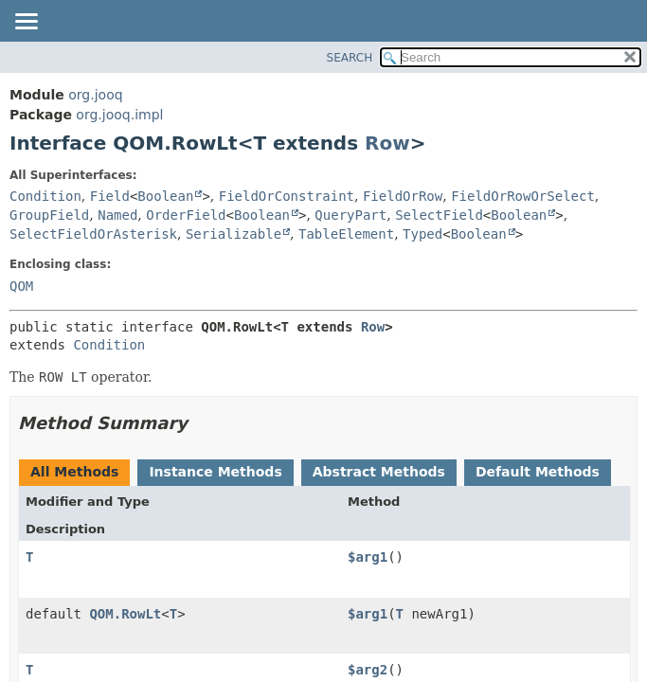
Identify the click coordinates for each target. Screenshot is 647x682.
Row (387, 143)
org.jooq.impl (119, 114)
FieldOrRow (402, 196)
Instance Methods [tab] (215, 471)
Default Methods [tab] (538, 471)
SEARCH (350, 57)
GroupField (49, 215)
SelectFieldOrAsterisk (93, 234)
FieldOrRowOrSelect (523, 196)
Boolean (165, 196)
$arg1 (367, 557)
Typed (422, 234)
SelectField (439, 215)
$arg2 (367, 669)
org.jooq (95, 94)
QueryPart (350, 215)
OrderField (185, 215)
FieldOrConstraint (286, 196)
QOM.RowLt (125, 613)
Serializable (233, 234)
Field (110, 196)
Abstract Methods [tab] (379, 471)
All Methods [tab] (74, 471)
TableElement (346, 234)
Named (117, 215)
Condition (45, 196)
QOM (21, 286)
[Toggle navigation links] (25, 22)
